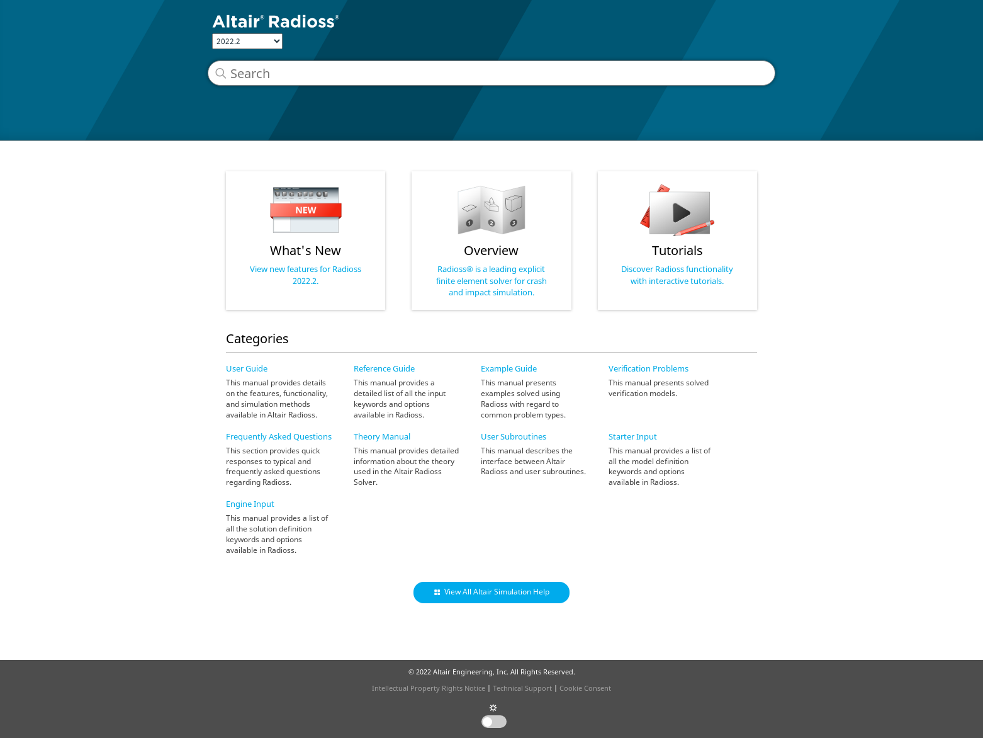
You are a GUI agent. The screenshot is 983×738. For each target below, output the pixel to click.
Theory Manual (382, 436)
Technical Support (522, 688)
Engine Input (250, 503)
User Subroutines (513, 436)
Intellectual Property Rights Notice (428, 688)
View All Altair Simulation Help (496, 591)
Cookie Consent (585, 688)
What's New (305, 250)
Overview (491, 250)
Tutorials (677, 250)
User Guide (246, 368)
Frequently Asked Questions (279, 436)
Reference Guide (384, 368)
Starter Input (633, 436)
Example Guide (509, 368)
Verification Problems (648, 368)
